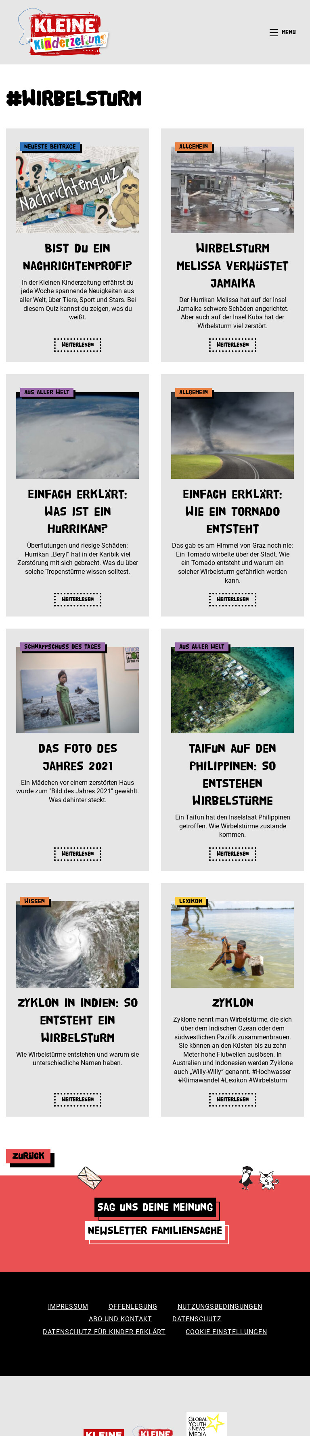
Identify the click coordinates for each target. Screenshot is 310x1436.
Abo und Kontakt (120, 1319)
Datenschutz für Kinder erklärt (104, 1332)
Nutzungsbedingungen (220, 1306)
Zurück (28, 1156)
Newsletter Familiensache (155, 1230)
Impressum (68, 1306)
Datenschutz (197, 1319)
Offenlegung (133, 1306)
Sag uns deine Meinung (155, 1207)
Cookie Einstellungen (226, 1332)
